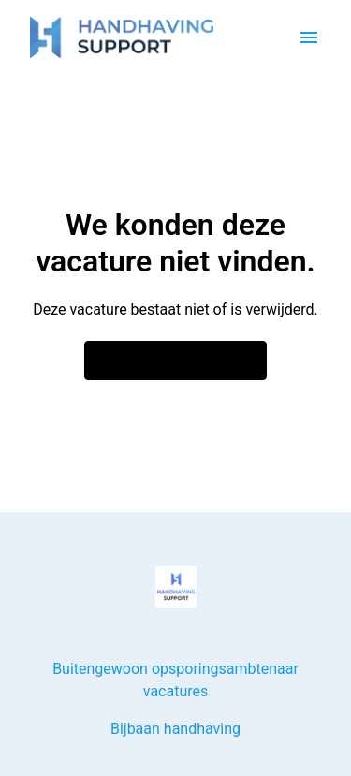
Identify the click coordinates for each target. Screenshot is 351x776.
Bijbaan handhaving (175, 729)
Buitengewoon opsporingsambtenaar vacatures (175, 680)
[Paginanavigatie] (309, 37)
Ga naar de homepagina (176, 360)
